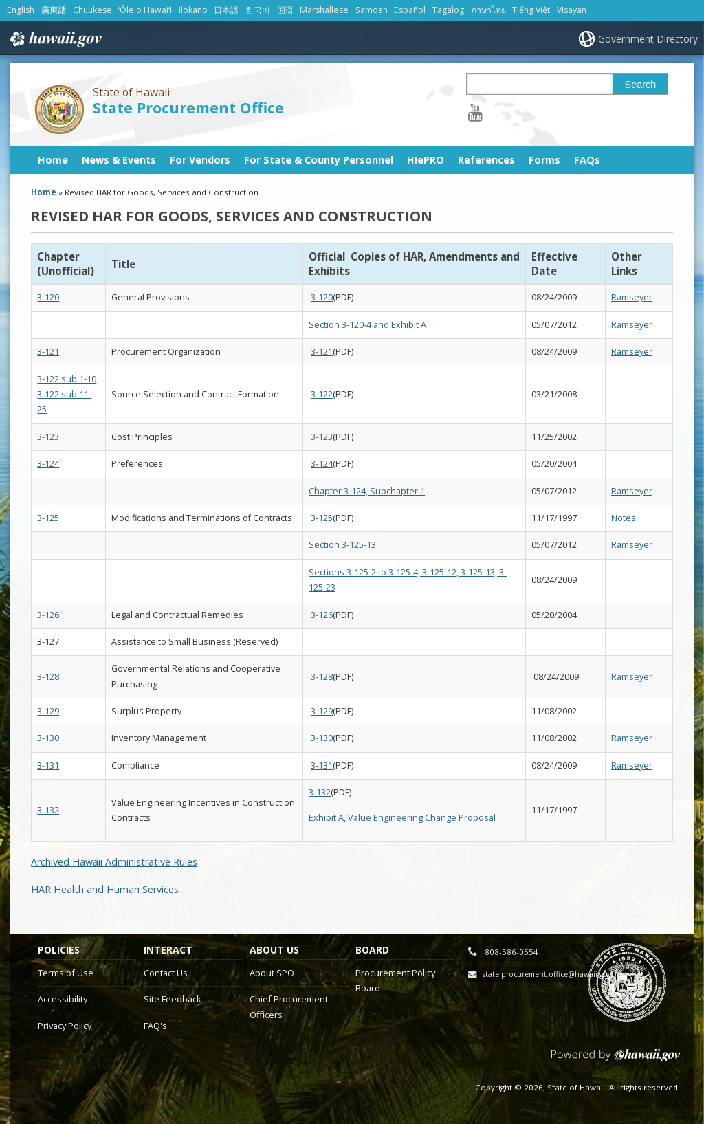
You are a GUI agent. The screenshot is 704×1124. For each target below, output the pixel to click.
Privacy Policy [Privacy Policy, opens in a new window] (64, 1026)
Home (53, 159)
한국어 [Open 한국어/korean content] (257, 10)
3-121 (48, 351)
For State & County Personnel (318, 159)
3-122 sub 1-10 (66, 379)
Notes (623, 518)
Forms (544, 159)
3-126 (48, 615)
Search (641, 84)
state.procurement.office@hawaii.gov (547, 974)
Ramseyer (631, 297)
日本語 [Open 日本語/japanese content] (226, 10)
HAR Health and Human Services (105, 889)
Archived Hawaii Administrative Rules (114, 861)
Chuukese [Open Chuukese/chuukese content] (92, 10)
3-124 (48, 464)
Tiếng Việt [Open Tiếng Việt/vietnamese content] (531, 10)
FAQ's (155, 1026)
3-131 (48, 765)
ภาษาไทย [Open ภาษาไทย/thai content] (488, 10)
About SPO (272, 973)
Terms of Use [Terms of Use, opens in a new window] (66, 973)
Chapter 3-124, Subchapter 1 (367, 491)
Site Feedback (172, 999)
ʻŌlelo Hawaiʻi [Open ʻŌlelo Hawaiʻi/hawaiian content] (145, 10)
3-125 (48, 518)
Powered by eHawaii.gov (615, 1060)
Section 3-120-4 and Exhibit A (367, 325)
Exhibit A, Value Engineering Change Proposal (402, 818)
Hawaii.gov (54, 39)
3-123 (48, 437)
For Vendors (200, 159)
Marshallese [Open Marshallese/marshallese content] (324, 10)
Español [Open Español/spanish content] (410, 10)
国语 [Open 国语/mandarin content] (285, 10)
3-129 (48, 711)
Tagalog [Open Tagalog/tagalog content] (448, 10)
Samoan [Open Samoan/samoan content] (371, 10)
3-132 (48, 810)
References (486, 159)
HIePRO (425, 159)
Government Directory (648, 38)
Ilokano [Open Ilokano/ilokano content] (193, 10)
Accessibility (62, 999)
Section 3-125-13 (342, 545)
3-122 (322, 394)
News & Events (119, 159)
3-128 (48, 677)
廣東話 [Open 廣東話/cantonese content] (53, 10)
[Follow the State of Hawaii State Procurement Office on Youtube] (475, 112)
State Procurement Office (188, 107)
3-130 (48, 738)
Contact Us (166, 973)
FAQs (587, 159)
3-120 (48, 297)
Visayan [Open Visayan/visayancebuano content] (571, 10)
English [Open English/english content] (20, 10)
